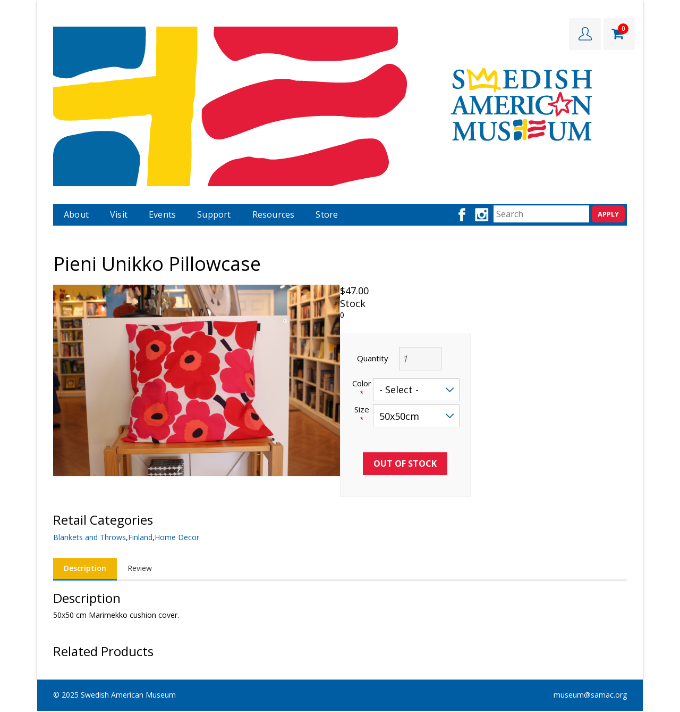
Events (162, 214)
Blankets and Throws (89, 537)
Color (361, 383)
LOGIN (585, 34)
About (76, 214)
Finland (140, 537)
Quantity (372, 358)
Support (214, 214)
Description (85, 568)
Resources (273, 214)
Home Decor (177, 537)
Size (361, 409)
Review (140, 568)
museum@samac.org (590, 695)
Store (327, 214)
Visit (119, 214)
